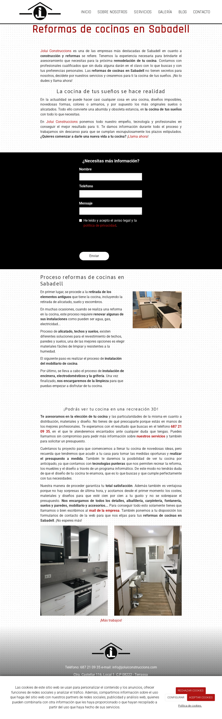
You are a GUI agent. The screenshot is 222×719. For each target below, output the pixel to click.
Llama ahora (138, 136)
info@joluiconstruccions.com (134, 667)
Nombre (85, 169)
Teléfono (86, 186)
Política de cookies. (190, 705)
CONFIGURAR (175, 697)
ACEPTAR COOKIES (201, 697)
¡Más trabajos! (111, 620)
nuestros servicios (151, 436)
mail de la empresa (104, 510)
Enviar (94, 256)
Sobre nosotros (112, 12)
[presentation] (112, 239)
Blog (182, 12)
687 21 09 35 (90, 667)
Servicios (143, 12)
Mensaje (86, 203)
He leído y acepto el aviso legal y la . (108, 223)
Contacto (201, 12)
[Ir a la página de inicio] (35, 10)
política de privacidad (99, 225)
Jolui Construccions (56, 51)
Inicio (86, 12)
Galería (165, 12)
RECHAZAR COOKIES (191, 690)
